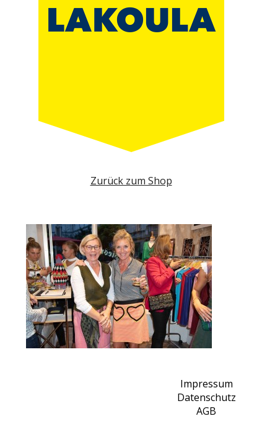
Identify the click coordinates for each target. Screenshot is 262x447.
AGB (206, 411)
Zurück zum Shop (131, 180)
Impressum (206, 384)
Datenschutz (206, 397)
